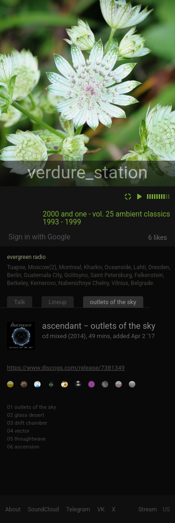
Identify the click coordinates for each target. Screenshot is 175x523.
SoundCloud (43, 509)
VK (101, 509)
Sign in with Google (39, 237)
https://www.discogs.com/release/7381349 (66, 367)
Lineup (58, 302)
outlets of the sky (113, 302)
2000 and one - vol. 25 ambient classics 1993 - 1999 (106, 218)
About (13, 509)
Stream (148, 509)
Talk (19, 302)
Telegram (78, 509)
